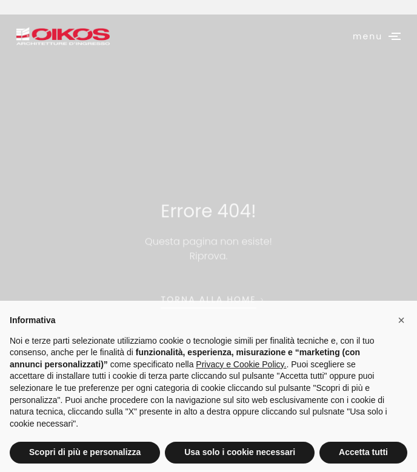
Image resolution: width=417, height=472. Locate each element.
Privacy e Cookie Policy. (241, 383)
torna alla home (208, 319)
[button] (401, 339)
